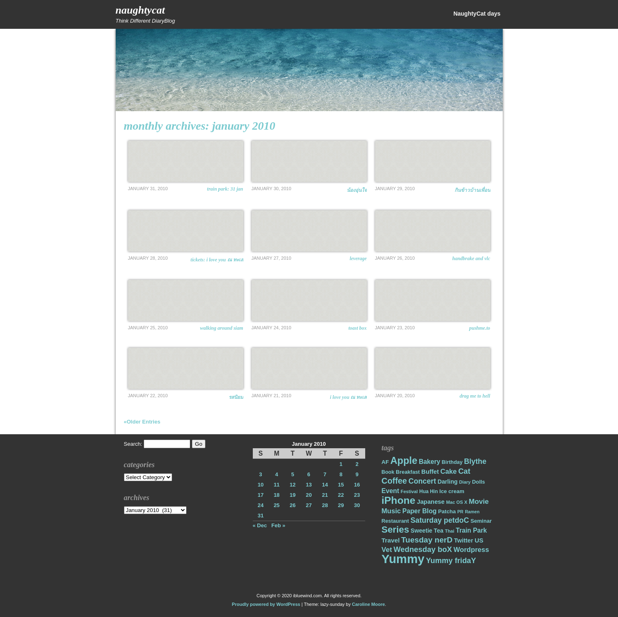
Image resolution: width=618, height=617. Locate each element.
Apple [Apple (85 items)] (403, 460)
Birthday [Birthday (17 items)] (452, 462)
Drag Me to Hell (474, 396)
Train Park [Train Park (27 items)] (471, 530)
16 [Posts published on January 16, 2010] (357, 485)
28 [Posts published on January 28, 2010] (325, 505)
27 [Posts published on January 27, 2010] (309, 505)
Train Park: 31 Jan (225, 189)
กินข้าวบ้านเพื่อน (472, 190)
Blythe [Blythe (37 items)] (475, 461)
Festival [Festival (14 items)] (409, 491)
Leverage (358, 258)
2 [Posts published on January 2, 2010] (356, 464)
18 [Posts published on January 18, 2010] (277, 495)
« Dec (260, 525)
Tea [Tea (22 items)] (438, 530)
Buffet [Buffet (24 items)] (430, 471)
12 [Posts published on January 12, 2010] (293, 485)
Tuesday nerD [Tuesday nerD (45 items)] (426, 540)
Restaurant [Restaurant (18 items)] (395, 521)
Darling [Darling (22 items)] (448, 481)
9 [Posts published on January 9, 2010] (356, 474)
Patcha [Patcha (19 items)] (447, 511)
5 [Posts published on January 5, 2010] (292, 474)
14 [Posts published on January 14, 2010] (325, 485)
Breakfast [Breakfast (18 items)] (408, 472)
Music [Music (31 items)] (391, 511)
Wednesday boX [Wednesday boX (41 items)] (423, 549)
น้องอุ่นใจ (357, 190)
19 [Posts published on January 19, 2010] (293, 495)
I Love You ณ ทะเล (348, 397)
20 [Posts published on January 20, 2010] (309, 495)
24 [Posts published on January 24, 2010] (261, 505)
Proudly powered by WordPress (266, 604)
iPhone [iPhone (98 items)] (398, 500)
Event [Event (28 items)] (390, 490)
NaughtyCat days (476, 13)
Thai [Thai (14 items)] (449, 531)
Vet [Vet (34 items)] (387, 550)
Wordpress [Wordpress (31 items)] (471, 550)
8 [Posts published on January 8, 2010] (340, 474)
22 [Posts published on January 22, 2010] (341, 495)
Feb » (278, 525)
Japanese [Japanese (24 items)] (430, 501)
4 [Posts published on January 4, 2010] (276, 474)
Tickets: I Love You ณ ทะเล (217, 260)
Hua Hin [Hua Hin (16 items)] (428, 491)
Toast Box (357, 328)
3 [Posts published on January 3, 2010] (260, 474)
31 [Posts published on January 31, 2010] (261, 515)
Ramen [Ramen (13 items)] (472, 511)
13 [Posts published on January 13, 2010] (309, 485)
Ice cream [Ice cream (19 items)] (451, 491)
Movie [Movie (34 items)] (479, 501)
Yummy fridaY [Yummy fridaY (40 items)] (451, 560)
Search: (133, 444)
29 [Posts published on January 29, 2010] (341, 505)
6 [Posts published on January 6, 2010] (308, 474)
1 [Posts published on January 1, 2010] (340, 464)
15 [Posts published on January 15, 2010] (341, 485)
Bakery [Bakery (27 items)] (429, 461)
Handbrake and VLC (471, 258)
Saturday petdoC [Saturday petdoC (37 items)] (439, 520)
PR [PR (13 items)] (460, 511)
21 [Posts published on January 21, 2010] (325, 495)
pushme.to (479, 328)
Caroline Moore (368, 604)
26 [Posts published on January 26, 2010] (293, 505)
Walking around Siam (221, 328)
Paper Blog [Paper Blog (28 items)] (419, 511)
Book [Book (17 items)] (388, 472)
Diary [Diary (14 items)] (465, 482)
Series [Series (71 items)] (395, 529)
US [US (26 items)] (479, 540)
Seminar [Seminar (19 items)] (481, 521)
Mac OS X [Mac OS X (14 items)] (456, 502)
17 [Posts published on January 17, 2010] (261, 495)
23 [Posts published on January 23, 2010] (357, 495)
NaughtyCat (140, 10)
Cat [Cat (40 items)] (464, 471)
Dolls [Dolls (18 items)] (478, 482)
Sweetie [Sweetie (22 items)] (421, 530)
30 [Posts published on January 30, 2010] (357, 505)
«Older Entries (142, 422)
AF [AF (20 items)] (385, 462)
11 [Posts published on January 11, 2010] (277, 485)
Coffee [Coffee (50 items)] (394, 480)
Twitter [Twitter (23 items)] (463, 540)
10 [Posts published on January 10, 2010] (261, 485)
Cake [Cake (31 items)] (449, 471)
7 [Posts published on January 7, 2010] (325, 474)
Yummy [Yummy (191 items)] (403, 559)
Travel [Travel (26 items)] (391, 540)
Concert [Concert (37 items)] (422, 481)
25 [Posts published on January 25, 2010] (277, 505)
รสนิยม (236, 397)
